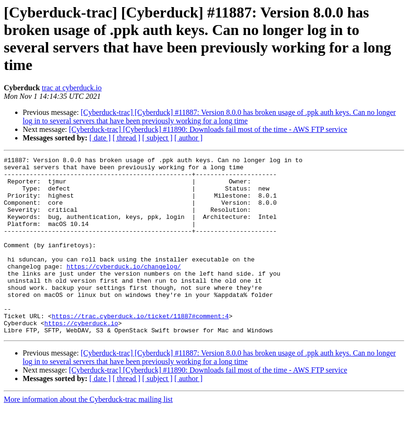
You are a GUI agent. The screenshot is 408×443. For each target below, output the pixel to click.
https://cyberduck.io (81, 357)
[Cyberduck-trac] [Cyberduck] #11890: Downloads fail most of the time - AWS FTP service (208, 129)
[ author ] (188, 138)
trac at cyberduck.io (72, 88)
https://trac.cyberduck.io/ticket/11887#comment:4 (140, 348)
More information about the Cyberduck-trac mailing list (88, 435)
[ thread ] (126, 138)
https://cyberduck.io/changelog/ (124, 289)
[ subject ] (157, 138)
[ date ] (100, 138)
